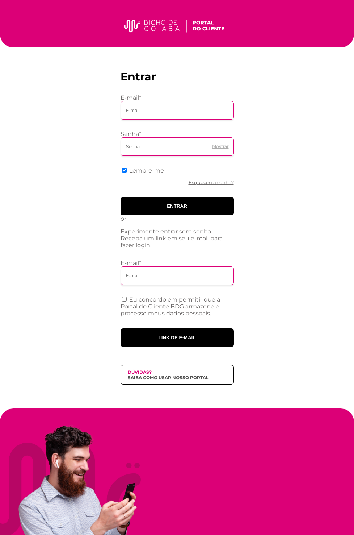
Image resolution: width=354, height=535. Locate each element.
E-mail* (131, 97)
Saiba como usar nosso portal (168, 377)
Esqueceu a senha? (211, 182)
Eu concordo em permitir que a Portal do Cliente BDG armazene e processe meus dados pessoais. (170, 306)
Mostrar (220, 146)
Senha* (131, 133)
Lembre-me (146, 170)
